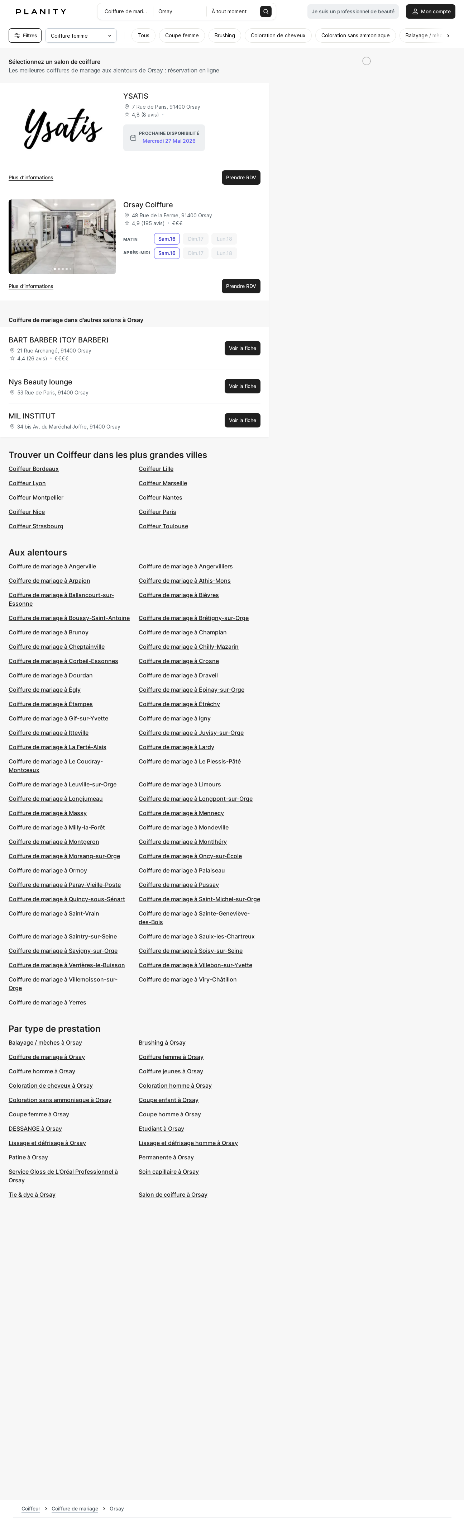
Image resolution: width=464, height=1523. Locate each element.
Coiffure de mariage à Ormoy (48, 870)
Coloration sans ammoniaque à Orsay (60, 1099)
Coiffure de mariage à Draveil (178, 675)
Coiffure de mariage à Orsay (47, 1056)
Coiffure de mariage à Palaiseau (182, 870)
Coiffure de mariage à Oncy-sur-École (190, 856)
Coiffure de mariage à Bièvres (179, 595)
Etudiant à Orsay (161, 1128)
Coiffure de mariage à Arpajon (49, 580)
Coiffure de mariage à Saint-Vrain (54, 913)
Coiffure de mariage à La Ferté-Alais (57, 747)
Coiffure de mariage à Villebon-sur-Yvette (195, 965)
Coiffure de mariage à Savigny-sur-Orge (63, 950)
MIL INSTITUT (32, 416)
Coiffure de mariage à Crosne (179, 660)
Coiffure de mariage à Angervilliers (186, 566)
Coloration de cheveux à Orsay (51, 1085)
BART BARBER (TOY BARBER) (59, 340)
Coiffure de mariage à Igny (175, 718)
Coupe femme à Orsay (39, 1114)
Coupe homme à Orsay (170, 1114)
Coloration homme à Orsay (175, 1085)
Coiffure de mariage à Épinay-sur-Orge (191, 689)
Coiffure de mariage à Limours (180, 784)
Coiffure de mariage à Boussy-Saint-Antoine (69, 617)
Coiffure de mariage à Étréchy (179, 704)
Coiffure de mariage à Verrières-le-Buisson (67, 965)
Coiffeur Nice (27, 511)
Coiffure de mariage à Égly (45, 689)
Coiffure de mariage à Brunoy (49, 632)
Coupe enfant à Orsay (168, 1099)
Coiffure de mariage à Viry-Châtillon (188, 979)
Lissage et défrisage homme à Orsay (188, 1142)
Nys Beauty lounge (40, 382)
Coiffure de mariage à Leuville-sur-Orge (62, 784)
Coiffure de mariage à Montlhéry (183, 841)
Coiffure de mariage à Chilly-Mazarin (189, 646)
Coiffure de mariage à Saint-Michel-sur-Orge (199, 899)
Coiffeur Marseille (163, 483)
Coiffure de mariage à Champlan (183, 632)
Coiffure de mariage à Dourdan (51, 675)
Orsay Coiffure (148, 204)
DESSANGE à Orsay (35, 1128)
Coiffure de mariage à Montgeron (54, 841)
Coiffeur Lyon (27, 483)
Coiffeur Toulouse (163, 526)
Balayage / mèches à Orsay (45, 1042)
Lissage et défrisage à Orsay (47, 1142)
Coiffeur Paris (157, 511)
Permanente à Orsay (166, 1157)
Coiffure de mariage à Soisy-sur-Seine (191, 950)
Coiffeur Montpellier (36, 497)
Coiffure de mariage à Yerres (47, 1002)
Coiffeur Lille (156, 468)
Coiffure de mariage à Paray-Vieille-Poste (65, 884)
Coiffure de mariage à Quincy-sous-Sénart (67, 899)
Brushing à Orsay (162, 1042)
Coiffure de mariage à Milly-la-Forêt (57, 827)
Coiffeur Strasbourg (36, 526)
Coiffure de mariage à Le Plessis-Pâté (190, 761)
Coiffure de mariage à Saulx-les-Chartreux (197, 936)
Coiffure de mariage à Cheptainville (57, 646)
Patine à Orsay (28, 1157)
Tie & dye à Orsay (32, 1194)
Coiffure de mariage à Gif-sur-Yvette (58, 718)
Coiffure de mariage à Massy (48, 813)
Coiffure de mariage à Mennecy (181, 813)
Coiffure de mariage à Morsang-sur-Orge (64, 856)
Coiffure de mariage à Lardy (176, 747)
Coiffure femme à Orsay (171, 1056)
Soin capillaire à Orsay (169, 1171)
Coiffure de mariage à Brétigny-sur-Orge (194, 617)
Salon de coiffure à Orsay (173, 1194)
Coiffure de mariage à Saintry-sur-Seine (63, 936)
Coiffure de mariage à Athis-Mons (185, 580)
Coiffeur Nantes (160, 497)
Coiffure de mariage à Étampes (51, 704)
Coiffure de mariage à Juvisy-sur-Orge (191, 732)
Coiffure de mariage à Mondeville (184, 827)
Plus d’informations (31, 177)
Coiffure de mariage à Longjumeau (56, 798)
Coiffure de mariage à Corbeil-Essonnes (63, 660)
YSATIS (135, 96)
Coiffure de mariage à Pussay (179, 884)
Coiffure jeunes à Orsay (171, 1071)
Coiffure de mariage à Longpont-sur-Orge (196, 798)
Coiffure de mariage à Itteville (49, 732)
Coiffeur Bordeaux (34, 468)
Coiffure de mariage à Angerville (52, 566)
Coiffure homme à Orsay (42, 1071)
